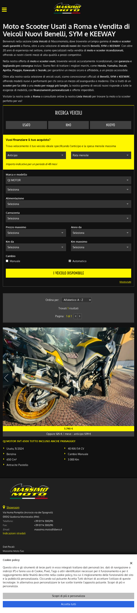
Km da (10, 241)
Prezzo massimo (16, 227)
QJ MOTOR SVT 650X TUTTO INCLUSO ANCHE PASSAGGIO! (39, 441)
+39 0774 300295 (43, 521)
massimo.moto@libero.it (48, 529)
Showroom (13, 507)
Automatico (79, 261)
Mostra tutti (125, 281)
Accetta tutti (68, 604)
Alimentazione (15, 198)
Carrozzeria (13, 212)
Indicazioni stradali (14, 533)
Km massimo (79, 241)
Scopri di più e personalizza (68, 595)
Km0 (68, 125)
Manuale (15, 261)
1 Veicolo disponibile (68, 273)
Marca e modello (16, 174)
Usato (26, 125)
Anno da (76, 227)
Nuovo (110, 125)
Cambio (10, 256)
